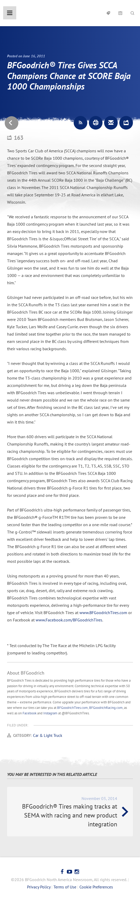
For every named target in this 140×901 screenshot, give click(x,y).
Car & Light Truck (47, 735)
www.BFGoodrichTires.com (103, 612)
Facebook (29, 713)
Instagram (50, 713)
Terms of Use (64, 886)
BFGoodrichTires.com (72, 707)
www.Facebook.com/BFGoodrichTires (69, 619)
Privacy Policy (38, 886)
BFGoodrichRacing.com (106, 707)
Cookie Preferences (96, 886)
